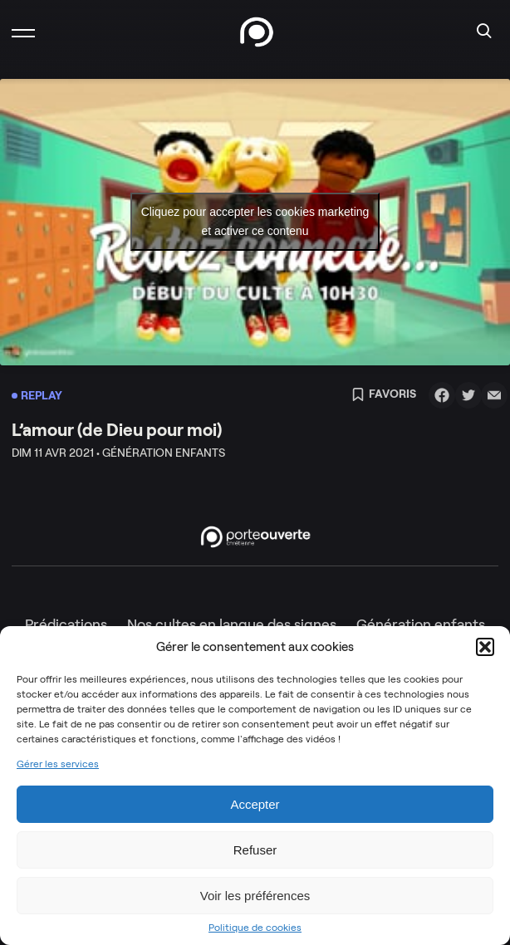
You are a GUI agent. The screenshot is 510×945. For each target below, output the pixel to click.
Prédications (66, 624)
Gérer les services (58, 764)
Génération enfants (420, 624)
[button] (485, 647)
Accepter (254, 804)
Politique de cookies (255, 928)
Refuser (255, 850)
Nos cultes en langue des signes (231, 624)
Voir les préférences (255, 896)
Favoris (383, 395)
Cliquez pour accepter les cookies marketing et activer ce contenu (255, 221)
